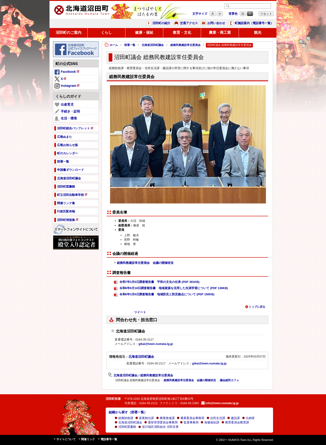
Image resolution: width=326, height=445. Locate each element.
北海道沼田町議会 (153, 45)
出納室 (248, 418)
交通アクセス (186, 23)
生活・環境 (66, 118)
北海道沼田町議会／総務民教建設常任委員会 (140, 375)
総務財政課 (124, 418)
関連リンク (86, 439)
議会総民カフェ (229, 380)
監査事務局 (189, 422)
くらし (106, 32)
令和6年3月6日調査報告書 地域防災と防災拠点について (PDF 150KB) (164, 294)
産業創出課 (144, 418)
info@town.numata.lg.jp (220, 403)
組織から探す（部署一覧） (128, 412)
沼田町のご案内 (68, 32)
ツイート (140, 312)
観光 (257, 32)
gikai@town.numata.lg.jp (155, 344)
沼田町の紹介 (158, 23)
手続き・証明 (67, 111)
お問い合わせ (213, 23)
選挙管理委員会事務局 (161, 422)
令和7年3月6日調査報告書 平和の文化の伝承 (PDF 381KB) (156, 282)
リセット (266, 13)
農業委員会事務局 (190, 418)
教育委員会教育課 (235, 422)
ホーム (111, 45)
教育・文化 (182, 32)
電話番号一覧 (107, 439)
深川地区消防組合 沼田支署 (158, 426)
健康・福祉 (144, 32)
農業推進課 (165, 418)
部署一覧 (129, 45)
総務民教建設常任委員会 (185, 45)
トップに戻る (255, 306)
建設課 (233, 418)
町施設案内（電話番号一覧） (251, 23)
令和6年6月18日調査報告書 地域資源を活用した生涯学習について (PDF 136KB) (171, 288)
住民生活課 (216, 418)
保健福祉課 (210, 422)
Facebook (67, 72)
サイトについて (65, 439)
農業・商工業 (220, 32)
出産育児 (64, 104)
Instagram (67, 86)
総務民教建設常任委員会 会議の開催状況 (144, 263)
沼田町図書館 (125, 426)
